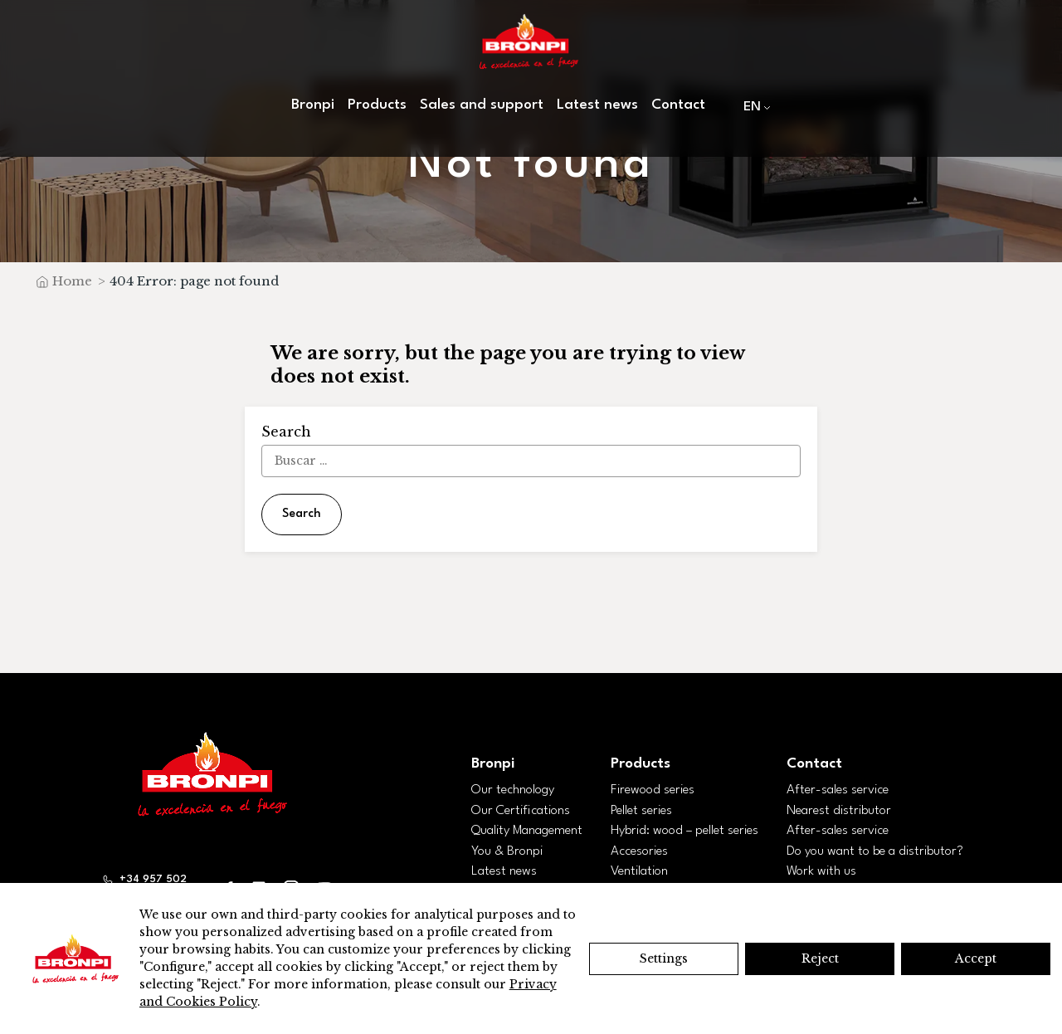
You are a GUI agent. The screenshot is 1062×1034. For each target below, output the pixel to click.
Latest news (597, 105)
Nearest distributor (839, 810)
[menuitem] (753, 107)
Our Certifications (520, 810)
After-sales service (838, 790)
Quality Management (526, 830)
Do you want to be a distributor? (875, 851)
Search (301, 514)
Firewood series (652, 790)
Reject (820, 958)
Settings (664, 958)
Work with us (821, 871)
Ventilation (639, 871)
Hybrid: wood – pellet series (684, 830)
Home (72, 281)
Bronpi (312, 105)
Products (377, 105)
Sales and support (481, 105)
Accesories (639, 851)
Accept (975, 958)
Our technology (512, 790)
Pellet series (641, 810)
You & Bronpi (507, 851)
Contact (678, 105)
